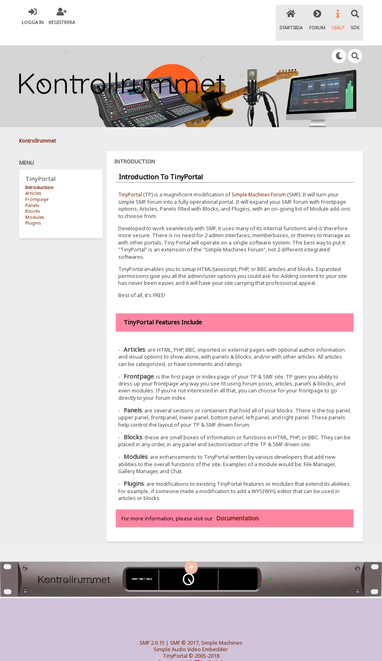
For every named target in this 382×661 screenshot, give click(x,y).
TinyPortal (130, 179)
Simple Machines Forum (262, 179)
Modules (34, 201)
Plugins (33, 207)
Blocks (32, 195)
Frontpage (37, 184)
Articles (33, 178)
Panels (32, 190)
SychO (215, 647)
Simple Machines (222, 627)
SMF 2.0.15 (152, 627)
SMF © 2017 (184, 627)
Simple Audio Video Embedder (191, 634)
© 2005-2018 (204, 640)
